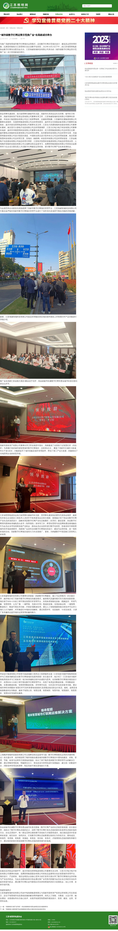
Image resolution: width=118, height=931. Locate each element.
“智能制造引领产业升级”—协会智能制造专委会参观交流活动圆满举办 (27, 906)
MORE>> (115, 63)
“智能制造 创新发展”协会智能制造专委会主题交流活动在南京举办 (26, 909)
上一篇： (3, 906)
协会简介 (21, 14)
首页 (7, 28)
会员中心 (73, 14)
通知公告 (112, 14)
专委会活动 (60, 14)
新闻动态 (34, 14)
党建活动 (47, 14)
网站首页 (7, 14)
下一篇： (3, 909)
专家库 (100, 14)
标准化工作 (86, 14)
